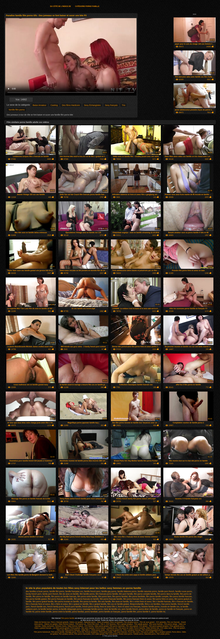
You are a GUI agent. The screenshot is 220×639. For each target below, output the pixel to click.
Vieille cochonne (48, 626)
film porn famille (126, 594)
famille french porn (92, 591)
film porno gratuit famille (43, 601)
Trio (123, 105)
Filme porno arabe (98, 630)
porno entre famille (43, 611)
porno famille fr (143, 611)
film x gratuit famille (98, 604)
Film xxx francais (173, 622)
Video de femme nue (42, 622)
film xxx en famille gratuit (118, 604)
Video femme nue (152, 628)
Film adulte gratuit (141, 624)
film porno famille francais (180, 596)
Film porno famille (68, 618)
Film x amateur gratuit (163, 632)
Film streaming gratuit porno (152, 630)
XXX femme (88, 626)
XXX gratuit (143, 626)
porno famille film (128, 611)
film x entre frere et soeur (141, 601)
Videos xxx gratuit (51, 624)
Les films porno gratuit (61, 628)
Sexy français (111, 105)
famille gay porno (108, 591)
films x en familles (152, 604)
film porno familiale (137, 596)
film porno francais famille (111, 599)
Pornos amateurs (91, 632)
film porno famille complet (157, 596)
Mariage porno (70, 632)
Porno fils (80, 632)
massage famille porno (93, 609)
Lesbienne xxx (112, 628)
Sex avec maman (87, 628)
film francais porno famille (107, 594)
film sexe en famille (120, 601)
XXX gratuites (161, 622)
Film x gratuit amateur (125, 624)
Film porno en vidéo (125, 628)
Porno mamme (139, 628)
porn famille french (130, 609)
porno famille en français (109, 611)
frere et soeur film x (108, 606)
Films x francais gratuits (59, 622)
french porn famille (73, 606)
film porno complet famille (145, 594)
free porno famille (169, 604)
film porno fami (104, 596)
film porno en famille (41, 596)
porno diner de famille (148, 609)
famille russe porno (183, 591)
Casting (54, 105)
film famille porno (87, 594)
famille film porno (17, 109)
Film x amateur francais (132, 630)
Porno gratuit (75, 628)
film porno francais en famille (86, 599)
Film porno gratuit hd (114, 630)
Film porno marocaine (82, 634)
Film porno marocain (117, 626)
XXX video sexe (166, 628)
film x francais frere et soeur (38, 604)
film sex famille (104, 601)
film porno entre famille (87, 596)
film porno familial (120, 596)
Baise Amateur (39, 105)
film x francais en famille (182, 601)
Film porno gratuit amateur (159, 626)
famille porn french (166, 591)
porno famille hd (158, 611)
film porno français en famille (60, 599)
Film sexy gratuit (132, 626)
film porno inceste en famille (67, 601)
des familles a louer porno (37, 591)
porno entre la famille (62, 611)
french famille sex (38, 606)
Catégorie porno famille (87, 6)
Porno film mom (93, 624)
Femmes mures (61, 626)
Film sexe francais (156, 624)
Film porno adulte (147, 632)
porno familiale (91, 611)
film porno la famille (88, 601)
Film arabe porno (163, 634)
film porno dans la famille (168, 594)
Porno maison (100, 628)
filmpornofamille (137, 604)
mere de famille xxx (112, 609)
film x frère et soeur (59, 604)
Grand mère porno (125, 634)
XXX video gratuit (98, 634)
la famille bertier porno (48, 609)
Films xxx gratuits (116, 622)
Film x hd (60, 630)
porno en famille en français (171, 609)
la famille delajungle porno (70, 609)
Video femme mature (66, 624)
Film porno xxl (80, 624)
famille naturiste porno (147, 591)
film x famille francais (162, 601)
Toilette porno (138, 634)
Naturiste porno (90, 622)
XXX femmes (111, 624)
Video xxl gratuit (103, 622)
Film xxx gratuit (179, 628)
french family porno (55, 606)
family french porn (33, 594)
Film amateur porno (131, 622)
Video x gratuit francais (43, 628)
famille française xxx (74, 591)
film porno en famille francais (63, 596)
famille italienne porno (127, 591)
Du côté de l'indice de (60, 6)
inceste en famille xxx (170, 606)
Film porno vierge (171, 624)
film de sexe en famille (69, 594)
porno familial (78, 611)
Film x (102, 624)
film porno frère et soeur (163, 599)
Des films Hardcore (71, 105)
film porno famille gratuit (36, 599)
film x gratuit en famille (78, 604)
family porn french (50, 594)
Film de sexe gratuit (147, 622)
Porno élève (176, 632)
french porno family (90, 606)
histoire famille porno (151, 606)
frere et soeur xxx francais (129, 606)
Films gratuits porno (177, 626)
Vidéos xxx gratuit (76, 622)
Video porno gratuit (101, 626)
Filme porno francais (72, 630)
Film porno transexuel (42, 632)
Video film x (85, 630)
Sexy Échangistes (92, 105)
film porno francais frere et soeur (137, 599)
